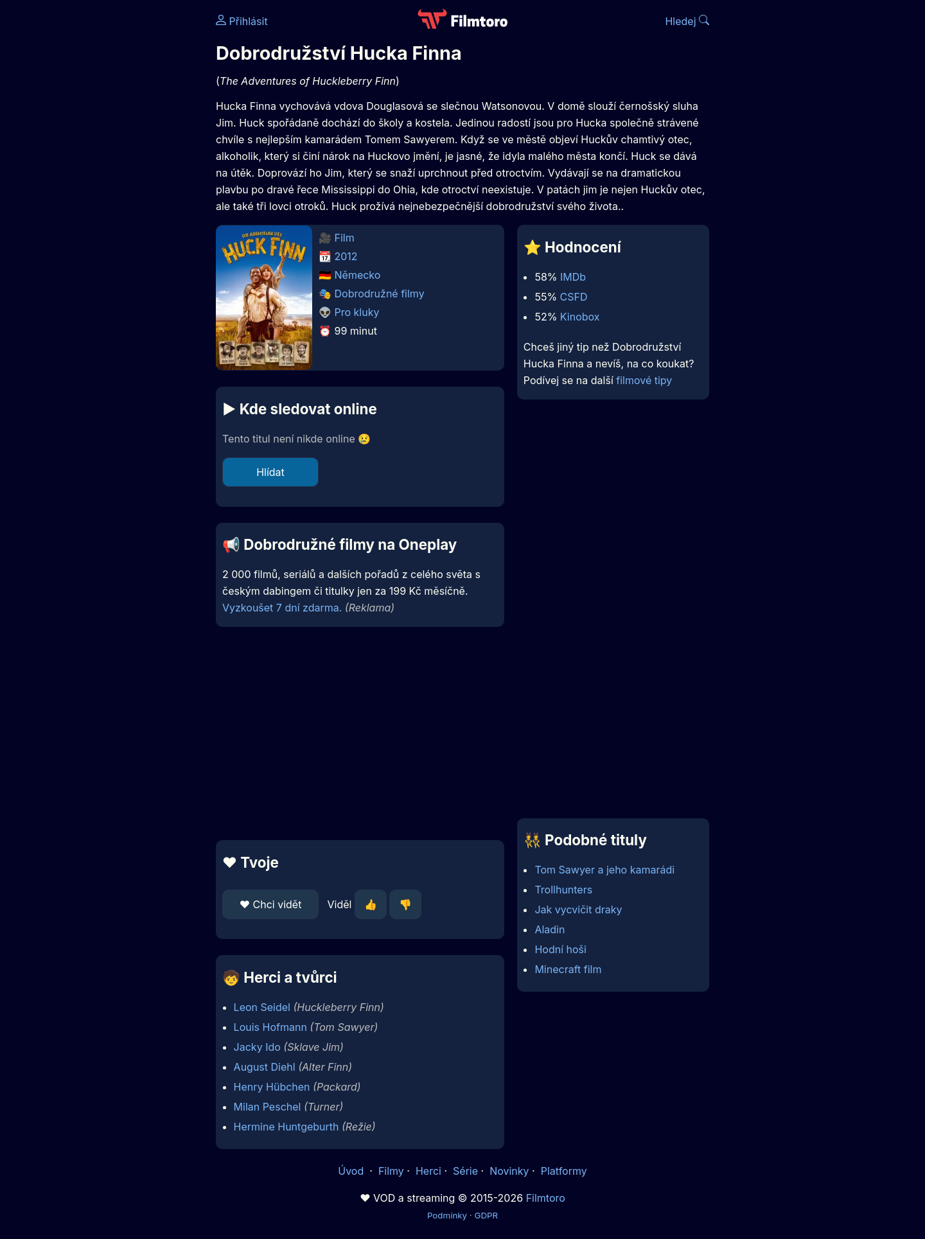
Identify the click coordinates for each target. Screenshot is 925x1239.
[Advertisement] (122, 198)
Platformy (564, 1170)
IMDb (573, 276)
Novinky (509, 1170)
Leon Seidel (262, 1007)
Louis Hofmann (270, 1027)
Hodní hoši (560, 949)
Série (465, 1170)
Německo (358, 274)
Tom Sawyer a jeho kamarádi (604, 869)
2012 (346, 256)
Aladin (549, 929)
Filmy (391, 1170)
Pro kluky (357, 312)
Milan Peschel (267, 1106)
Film (345, 237)
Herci (428, 1170)
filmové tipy (644, 380)
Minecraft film (567, 969)
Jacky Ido (257, 1047)
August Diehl (264, 1066)
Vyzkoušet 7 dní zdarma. (282, 607)
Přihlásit (242, 21)
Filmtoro (545, 1197)
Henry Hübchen (272, 1086)
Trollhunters (563, 889)
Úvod (352, 1170)
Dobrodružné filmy (380, 293)
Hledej (687, 21)
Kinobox (580, 316)
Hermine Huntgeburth (286, 1126)
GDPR (486, 1215)
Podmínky (447, 1215)
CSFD (574, 296)
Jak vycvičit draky (578, 909)
